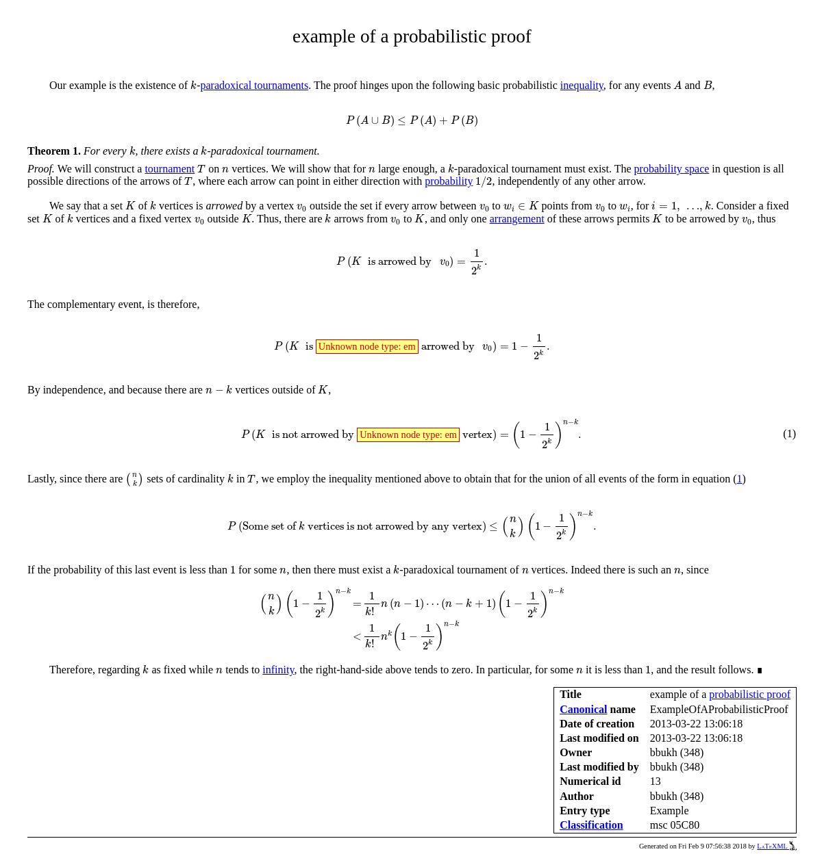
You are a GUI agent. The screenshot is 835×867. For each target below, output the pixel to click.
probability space (672, 168)
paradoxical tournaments (254, 85)
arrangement (517, 218)
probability (449, 181)
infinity (278, 669)
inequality (581, 85)
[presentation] (193, 85)
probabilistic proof (749, 694)
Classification (591, 825)
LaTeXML (777, 846)
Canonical (583, 709)
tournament (170, 168)
